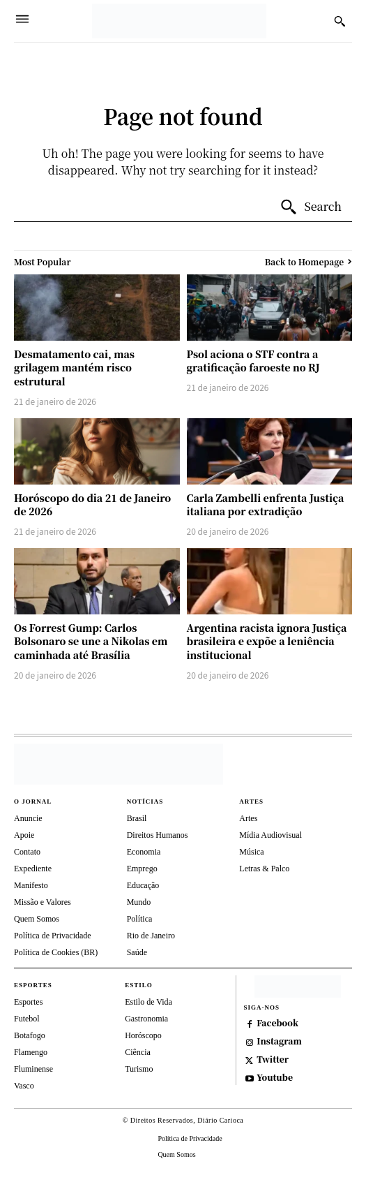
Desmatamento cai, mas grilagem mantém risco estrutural (74, 367)
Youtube (275, 1077)
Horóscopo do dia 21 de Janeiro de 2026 (92, 505)
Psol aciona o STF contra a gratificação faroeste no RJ (253, 361)
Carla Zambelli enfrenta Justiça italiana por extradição (265, 505)
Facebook (277, 1023)
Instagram (279, 1041)
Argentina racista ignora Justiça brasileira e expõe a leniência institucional (267, 641)
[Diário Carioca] (179, 20)
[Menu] (22, 20)
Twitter (273, 1059)
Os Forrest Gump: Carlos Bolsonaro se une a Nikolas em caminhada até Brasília (90, 641)
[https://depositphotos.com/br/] (297, 986)
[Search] (310, 207)
